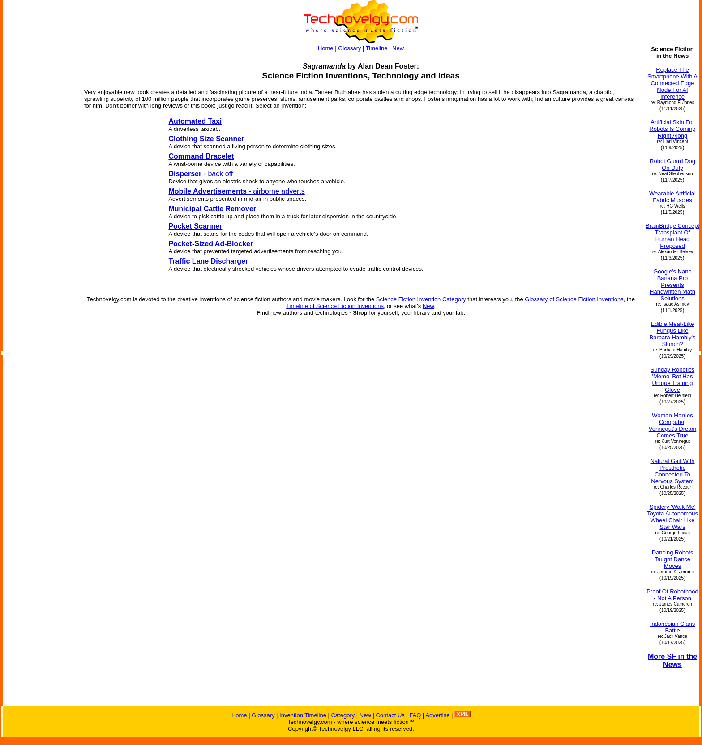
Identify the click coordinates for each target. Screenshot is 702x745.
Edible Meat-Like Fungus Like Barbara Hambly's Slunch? (673, 334)
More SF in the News (672, 660)
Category (343, 715)
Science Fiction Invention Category (421, 299)
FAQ (415, 715)
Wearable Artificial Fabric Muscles (672, 197)
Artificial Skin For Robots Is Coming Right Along (672, 129)
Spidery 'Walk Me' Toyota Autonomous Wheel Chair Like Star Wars (672, 516)
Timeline (377, 48)
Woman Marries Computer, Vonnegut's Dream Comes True (673, 425)
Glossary (349, 48)
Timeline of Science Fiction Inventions (335, 306)
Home (326, 48)
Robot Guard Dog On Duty (672, 164)
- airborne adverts (236, 191)
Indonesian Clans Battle (672, 627)
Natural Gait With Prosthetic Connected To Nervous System (673, 471)
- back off (200, 174)
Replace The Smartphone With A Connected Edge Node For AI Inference (672, 83)
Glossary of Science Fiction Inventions (574, 299)
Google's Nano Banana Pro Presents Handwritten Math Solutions (672, 285)
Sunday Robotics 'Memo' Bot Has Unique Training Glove (672, 379)
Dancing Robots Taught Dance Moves (672, 559)
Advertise (437, 715)
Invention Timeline (302, 715)
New (398, 48)
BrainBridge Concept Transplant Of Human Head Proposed (672, 235)
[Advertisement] (39, 294)
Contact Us (390, 715)
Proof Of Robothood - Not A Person (672, 595)
